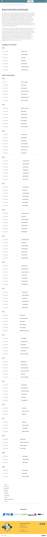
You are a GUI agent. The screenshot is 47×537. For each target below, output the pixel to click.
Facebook (40, 524)
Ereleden (6, 492)
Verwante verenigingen (8, 499)
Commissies (6, 486)
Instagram (42, 524)
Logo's (5, 497)
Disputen (6, 490)
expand (3, 488)
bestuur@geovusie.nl (25, 531)
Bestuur (5, 484)
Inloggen (30, 1)
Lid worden (6, 493)
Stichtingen (6, 488)
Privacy (5, 501)
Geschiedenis (6, 495)
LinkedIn (44, 524)
